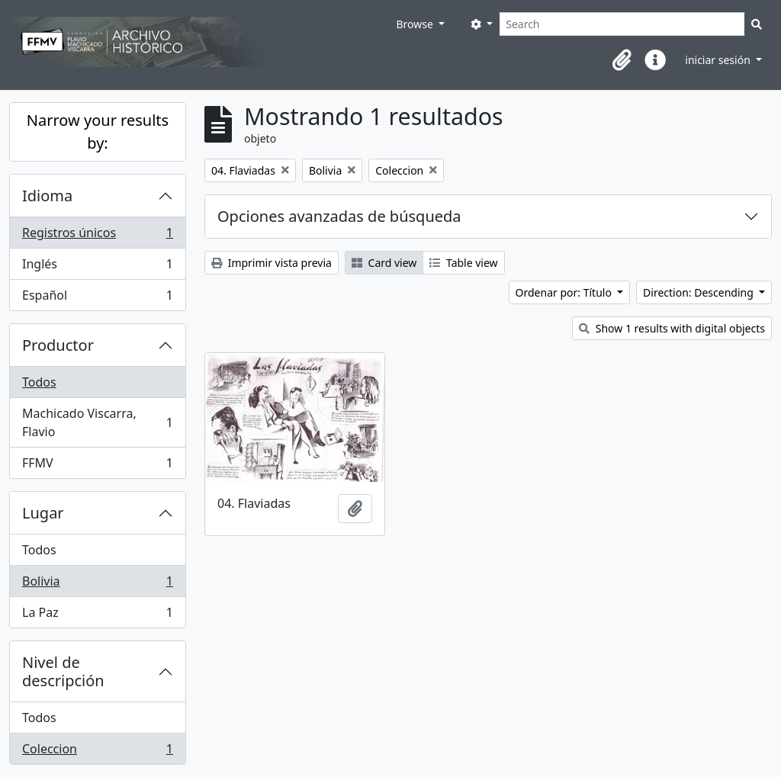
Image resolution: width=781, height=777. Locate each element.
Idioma (47, 195)
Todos (39, 382)
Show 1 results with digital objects (672, 328)
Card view (384, 262)
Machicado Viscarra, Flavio (97, 422)
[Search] (622, 24)
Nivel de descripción (63, 671)
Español (97, 298)
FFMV (97, 466)
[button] (621, 60)
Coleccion (97, 752)
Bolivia (97, 584)
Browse (415, 24)
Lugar (43, 512)
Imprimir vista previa (271, 262)
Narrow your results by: (98, 131)
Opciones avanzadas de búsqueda (339, 216)
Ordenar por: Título (565, 292)
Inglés (97, 267)
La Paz (97, 615)
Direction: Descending (699, 292)
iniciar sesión (719, 60)
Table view (463, 262)
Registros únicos (97, 236)
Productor (58, 345)
